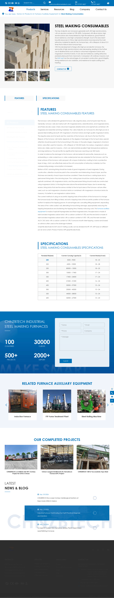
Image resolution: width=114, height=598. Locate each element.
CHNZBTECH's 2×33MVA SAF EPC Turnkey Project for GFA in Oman (57, 473)
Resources (59, 9)
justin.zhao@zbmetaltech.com (60, 4)
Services (45, 9)
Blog (72, 9)
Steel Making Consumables (72, 14)
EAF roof (60, 58)
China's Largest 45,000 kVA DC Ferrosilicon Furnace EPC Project (93, 473)
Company (85, 9)
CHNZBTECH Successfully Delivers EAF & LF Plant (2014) (21, 473)
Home (19, 14)
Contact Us (101, 9)
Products (30, 9)
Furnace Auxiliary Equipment (46, 14)
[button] (6, 75)
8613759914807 (80, 4)
